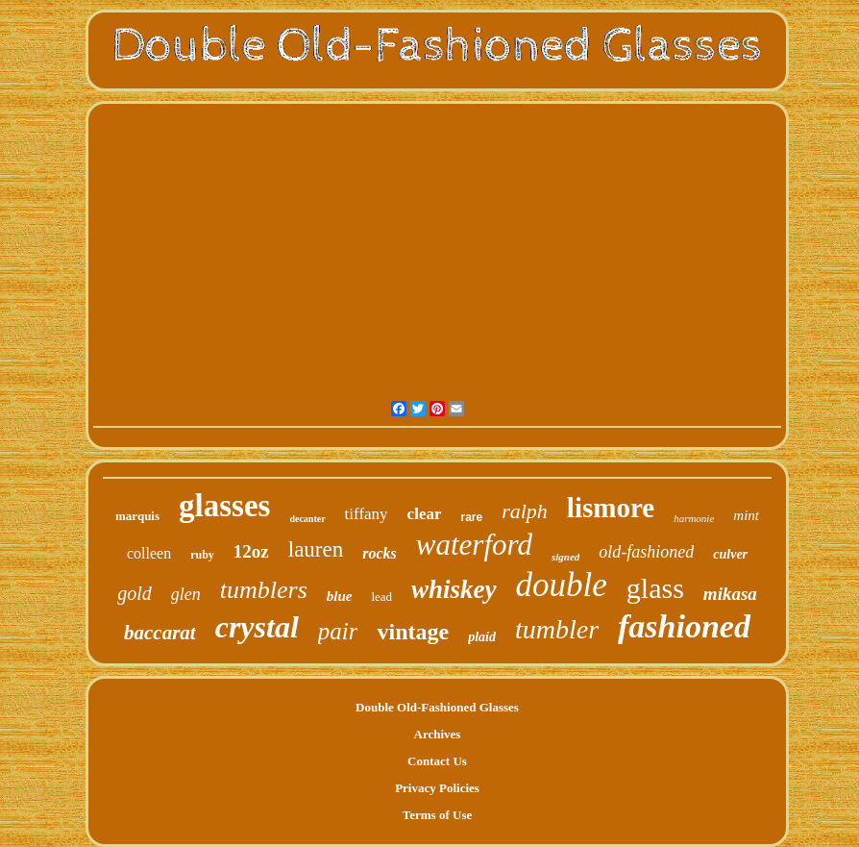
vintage (413, 631)
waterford (474, 544)
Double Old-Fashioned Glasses (437, 707)
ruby (202, 554)
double (561, 585)
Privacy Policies (437, 788)
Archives (437, 734)
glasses (224, 505)
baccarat (160, 632)
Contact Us (437, 761)
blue (340, 596)
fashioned (684, 626)
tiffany (366, 514)
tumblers (263, 590)
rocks (379, 553)
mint (746, 515)
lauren (315, 549)
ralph (525, 511)
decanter (307, 518)
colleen (149, 553)
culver (730, 554)
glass (655, 588)
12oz (251, 551)
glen (186, 594)
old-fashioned (646, 551)
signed (565, 556)
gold (134, 593)
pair (338, 631)
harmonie (694, 518)
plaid (482, 637)
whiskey (454, 589)
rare (471, 517)
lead (381, 596)
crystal (257, 627)
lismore (610, 507)
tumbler (557, 629)
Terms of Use (437, 815)
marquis (137, 516)
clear (424, 514)
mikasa (730, 594)
